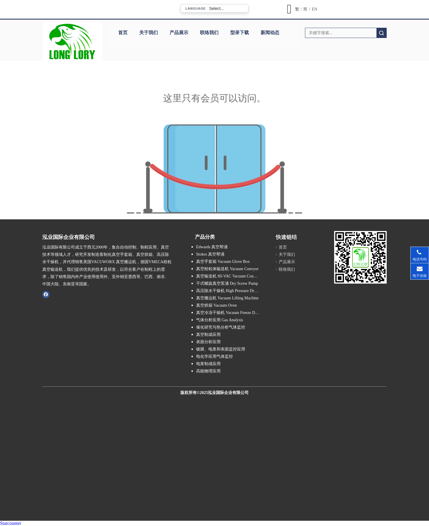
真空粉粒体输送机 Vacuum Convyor (227, 269)
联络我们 (209, 32)
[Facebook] (46, 294)
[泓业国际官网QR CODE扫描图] (360, 257)
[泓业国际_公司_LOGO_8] (72, 41)
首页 (123, 32)
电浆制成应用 (208, 364)
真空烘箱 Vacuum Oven (216, 305)
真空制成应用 (208, 334)
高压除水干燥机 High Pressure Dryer (227, 291)
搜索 (381, 33)
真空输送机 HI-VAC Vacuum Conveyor (229, 276)
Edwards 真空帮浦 (212, 247)
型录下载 (239, 32)
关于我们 (148, 32)
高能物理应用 (208, 371)
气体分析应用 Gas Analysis (219, 320)
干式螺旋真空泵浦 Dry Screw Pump (227, 283)
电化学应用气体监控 (214, 356)
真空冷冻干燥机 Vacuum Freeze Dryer (228, 312)
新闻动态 (270, 32)
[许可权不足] (214, 168)
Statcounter (10, 523)
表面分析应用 (208, 342)
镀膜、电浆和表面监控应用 (220, 349)
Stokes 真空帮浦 (210, 254)
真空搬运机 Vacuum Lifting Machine (227, 298)
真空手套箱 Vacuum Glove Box (223, 261)
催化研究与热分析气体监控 (220, 327)
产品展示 (179, 32)
